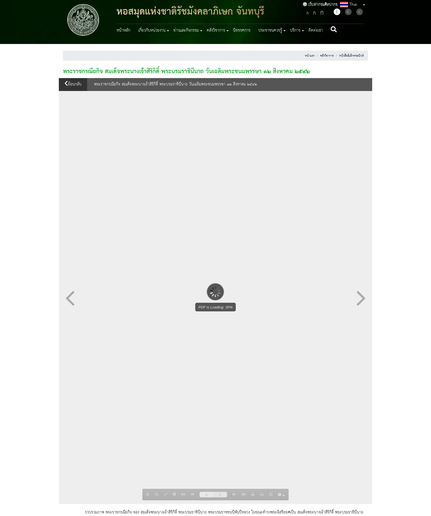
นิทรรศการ (241, 30)
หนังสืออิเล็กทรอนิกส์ (351, 56)
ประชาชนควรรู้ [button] (270, 30)
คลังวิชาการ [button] (216, 30)
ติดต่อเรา (315, 30)
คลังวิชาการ (327, 56)
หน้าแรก (310, 56)
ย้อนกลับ (73, 84)
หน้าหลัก (123, 30)
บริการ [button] (295, 30)
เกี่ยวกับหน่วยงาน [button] (151, 30)
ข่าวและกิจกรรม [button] (186, 30)
